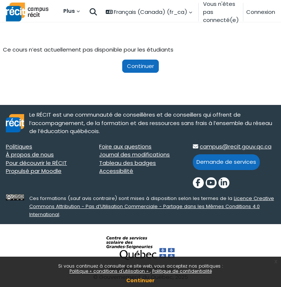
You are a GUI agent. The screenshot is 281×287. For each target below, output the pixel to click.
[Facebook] (198, 182)
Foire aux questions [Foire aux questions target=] (125, 146)
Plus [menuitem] (69, 11)
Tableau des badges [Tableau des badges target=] (127, 163)
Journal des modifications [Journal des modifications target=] (134, 154)
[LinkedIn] (223, 182)
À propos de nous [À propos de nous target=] (30, 154)
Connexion (260, 12)
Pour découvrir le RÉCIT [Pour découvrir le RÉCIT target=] (36, 163)
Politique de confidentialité (182, 271)
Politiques (19, 146)
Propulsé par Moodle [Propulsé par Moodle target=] (33, 171)
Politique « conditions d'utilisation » (110, 271)
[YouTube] (211, 182)
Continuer (140, 280)
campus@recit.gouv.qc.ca (235, 146)
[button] (93, 12)
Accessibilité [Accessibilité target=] (116, 171)
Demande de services (226, 162)
